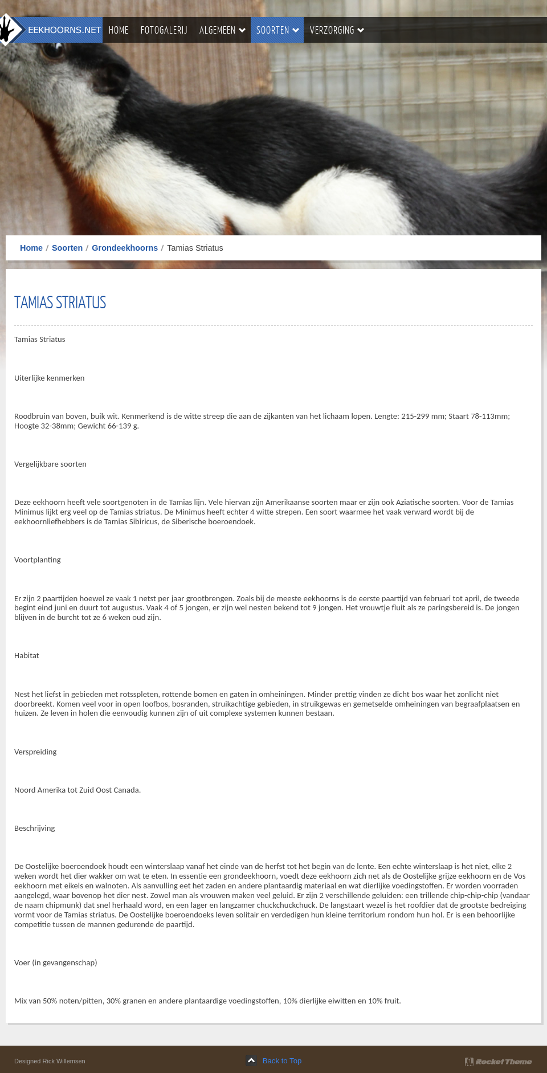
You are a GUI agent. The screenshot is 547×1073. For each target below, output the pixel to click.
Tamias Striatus (60, 301)
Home (31, 247)
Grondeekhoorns (125, 247)
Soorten (67, 247)
